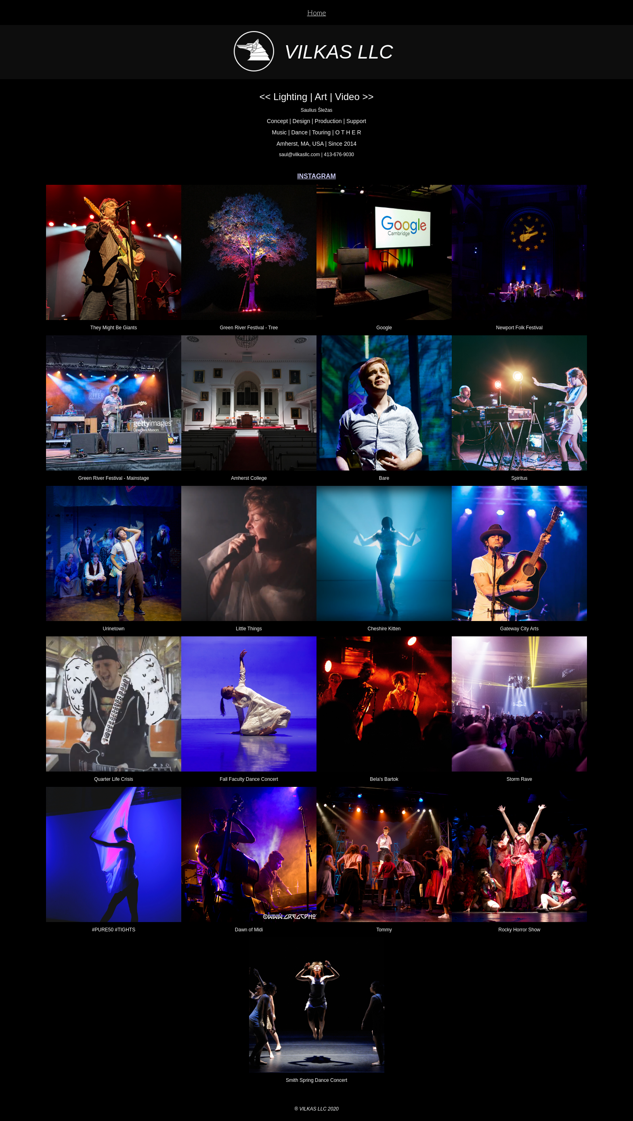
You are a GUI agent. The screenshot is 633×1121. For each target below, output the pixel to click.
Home (316, 12)
